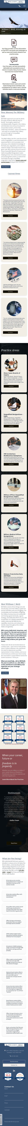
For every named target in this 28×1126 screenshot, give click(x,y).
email (9, 872)
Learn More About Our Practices (13, 772)
